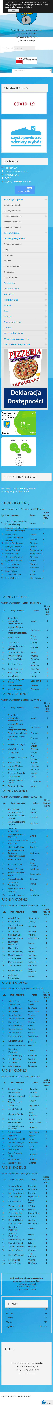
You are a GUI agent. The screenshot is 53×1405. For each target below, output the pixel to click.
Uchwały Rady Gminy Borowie (15, 491)
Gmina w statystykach (12, 266)
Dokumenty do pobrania (16, 171)
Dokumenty (9, 283)
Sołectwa (7, 261)
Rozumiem (13, 11)
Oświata (8, 316)
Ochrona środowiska (13, 333)
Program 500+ (12, 167)
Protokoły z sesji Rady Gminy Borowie (18, 488)
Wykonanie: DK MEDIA (43, 1399)
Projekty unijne (11, 300)
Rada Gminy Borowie (12, 233)
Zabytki (7, 250)
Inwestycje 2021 (12, 174)
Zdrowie (8, 327)
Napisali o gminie (10, 278)
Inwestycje (9, 294)
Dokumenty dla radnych (13, 244)
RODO (8, 178)
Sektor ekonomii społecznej (17, 344)
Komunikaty (8, 255)
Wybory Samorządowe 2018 (18, 181)
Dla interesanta (11, 288)
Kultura (7, 305)
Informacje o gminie (13, 199)
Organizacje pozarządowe (16, 339)
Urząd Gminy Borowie (12, 205)
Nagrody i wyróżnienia (12, 211)
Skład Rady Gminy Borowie (14, 239)
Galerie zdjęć (9, 272)
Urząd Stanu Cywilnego (13, 216)
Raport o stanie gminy (12, 227)
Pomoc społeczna (12, 322)
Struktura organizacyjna (13, 222)
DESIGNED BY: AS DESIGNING (22, 1399)
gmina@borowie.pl (27, 1373)
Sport (7, 311)
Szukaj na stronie (7, 48)
